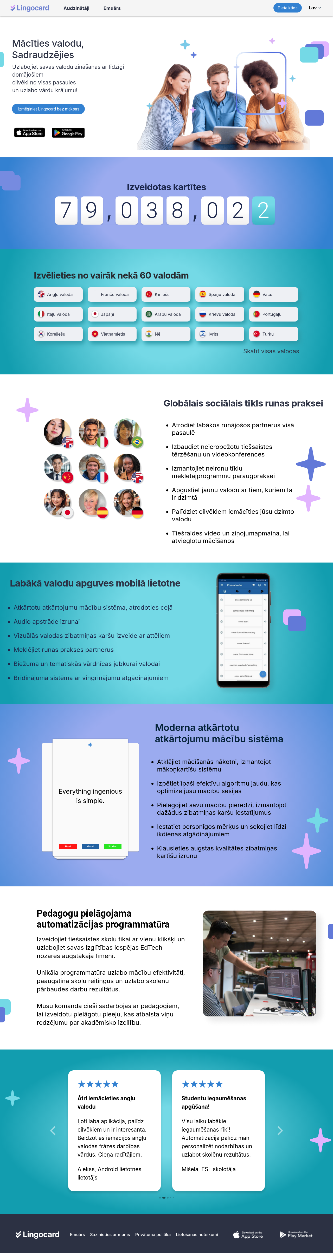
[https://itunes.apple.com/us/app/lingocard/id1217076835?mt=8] (30, 132)
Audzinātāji (76, 8)
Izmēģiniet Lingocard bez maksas (48, 109)
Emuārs (112, 8)
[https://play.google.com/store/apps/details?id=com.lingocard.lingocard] (68, 132)
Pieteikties (288, 7)
